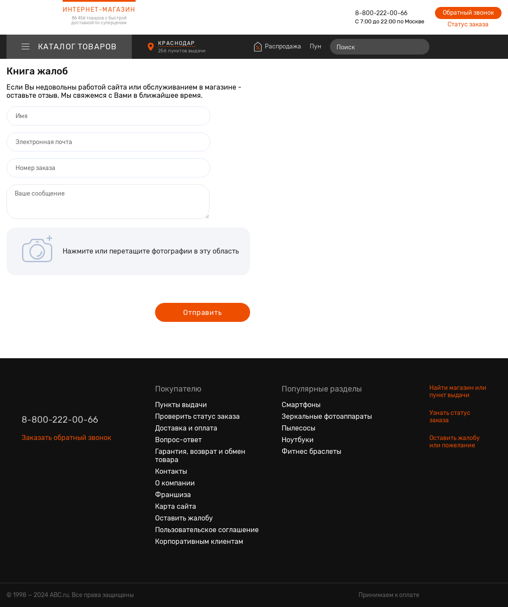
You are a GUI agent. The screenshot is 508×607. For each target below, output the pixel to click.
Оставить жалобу (184, 518)
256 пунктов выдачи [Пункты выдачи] (182, 51)
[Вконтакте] (28, 478)
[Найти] (419, 47)
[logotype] (28, 17)
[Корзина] (494, 47)
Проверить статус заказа (197, 416)
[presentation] (72, 309)
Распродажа (283, 46)
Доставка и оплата (186, 428)
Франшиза (173, 495)
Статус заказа (468, 24)
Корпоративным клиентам (199, 541)
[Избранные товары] (461, 47)
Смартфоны (301, 405)
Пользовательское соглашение (207, 530)
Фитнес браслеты (311, 451)
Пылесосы (298, 428)
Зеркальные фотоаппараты (327, 416)
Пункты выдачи (181, 405)
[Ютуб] (65, 478)
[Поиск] (379, 47)
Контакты (171, 471)
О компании (175, 483)
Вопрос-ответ (178, 440)
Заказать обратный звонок (66, 438)
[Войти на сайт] (476, 46)
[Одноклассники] (47, 478)
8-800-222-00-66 (381, 13)
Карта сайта (175, 506)
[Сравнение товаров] (445, 47)
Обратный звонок (468, 12)
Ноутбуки (298, 440)
